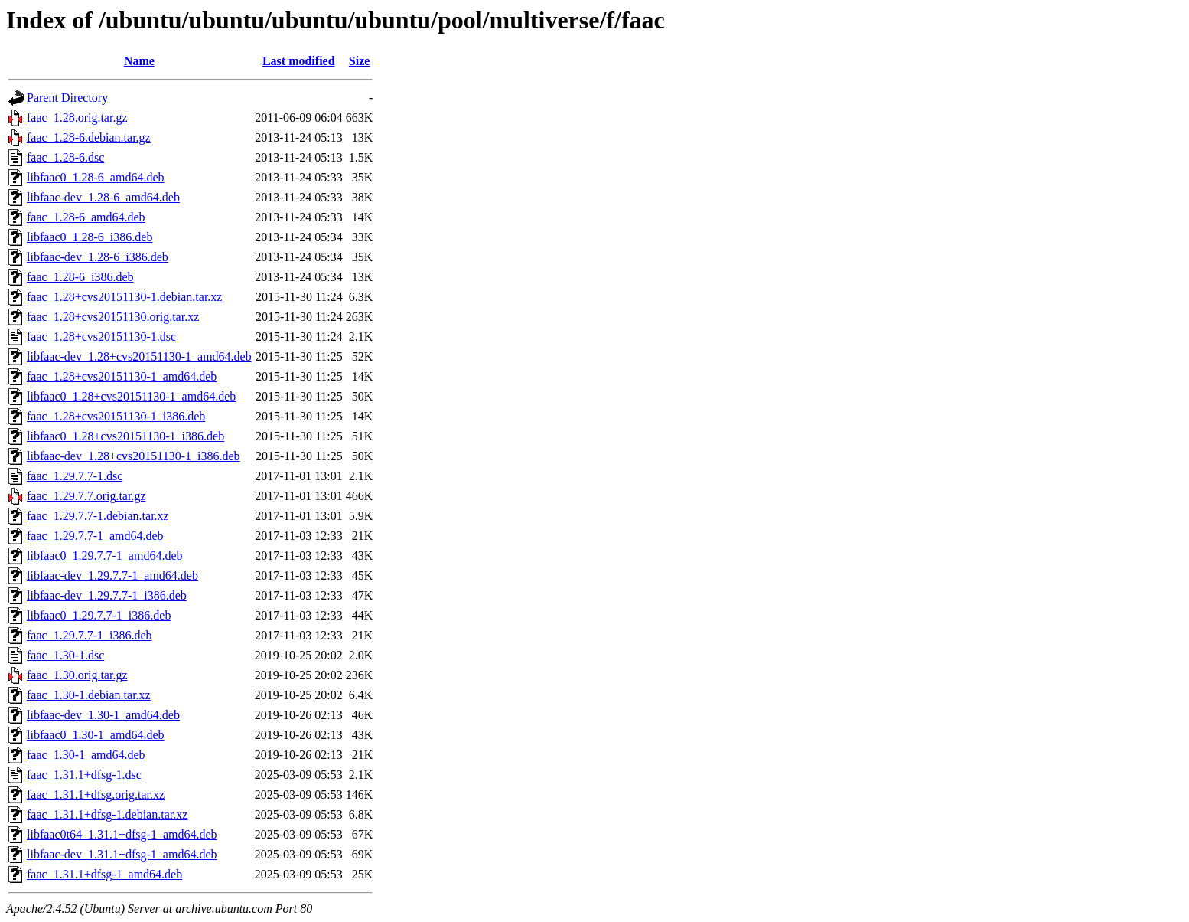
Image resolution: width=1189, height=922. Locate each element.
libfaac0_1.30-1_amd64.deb (96, 734)
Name (139, 60)
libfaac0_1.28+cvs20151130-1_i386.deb (125, 436)
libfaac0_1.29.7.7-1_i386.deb (99, 615)
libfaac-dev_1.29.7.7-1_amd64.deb (112, 575)
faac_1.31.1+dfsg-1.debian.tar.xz (107, 814)
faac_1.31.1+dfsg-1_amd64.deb (104, 874)
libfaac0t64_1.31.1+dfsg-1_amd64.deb (122, 834)
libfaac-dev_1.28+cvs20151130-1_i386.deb (133, 456)
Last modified (298, 60)
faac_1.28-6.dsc (65, 157)
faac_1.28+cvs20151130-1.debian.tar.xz (124, 296)
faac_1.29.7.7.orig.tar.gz (86, 495)
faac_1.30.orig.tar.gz (77, 675)
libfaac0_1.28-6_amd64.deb (96, 177)
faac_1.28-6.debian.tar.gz (89, 137)
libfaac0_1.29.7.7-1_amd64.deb (105, 555)
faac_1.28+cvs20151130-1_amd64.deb (122, 376)
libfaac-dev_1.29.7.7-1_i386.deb (107, 595)
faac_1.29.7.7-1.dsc (74, 475)
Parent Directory (67, 97)
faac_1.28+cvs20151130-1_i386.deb (116, 416)
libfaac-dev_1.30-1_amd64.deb (103, 714)
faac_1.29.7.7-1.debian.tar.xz (98, 515)
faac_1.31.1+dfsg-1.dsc (84, 774)
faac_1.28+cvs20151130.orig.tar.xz (113, 316)
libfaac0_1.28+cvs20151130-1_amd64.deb (131, 396)
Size (359, 60)
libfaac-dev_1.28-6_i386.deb (97, 256)
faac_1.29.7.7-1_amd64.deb (95, 535)
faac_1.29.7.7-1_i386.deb (89, 635)
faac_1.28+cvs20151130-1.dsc (101, 336)
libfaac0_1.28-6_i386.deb (89, 237)
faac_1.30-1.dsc (65, 655)
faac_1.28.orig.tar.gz (77, 117)
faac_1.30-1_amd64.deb (86, 754)
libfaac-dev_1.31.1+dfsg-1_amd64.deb (122, 854)
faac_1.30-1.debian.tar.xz (89, 694)
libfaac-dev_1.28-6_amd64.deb (103, 197)
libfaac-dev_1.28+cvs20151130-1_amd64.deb (139, 356)
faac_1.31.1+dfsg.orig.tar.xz (96, 794)
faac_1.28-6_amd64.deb (86, 217)
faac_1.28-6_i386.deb (80, 276)
